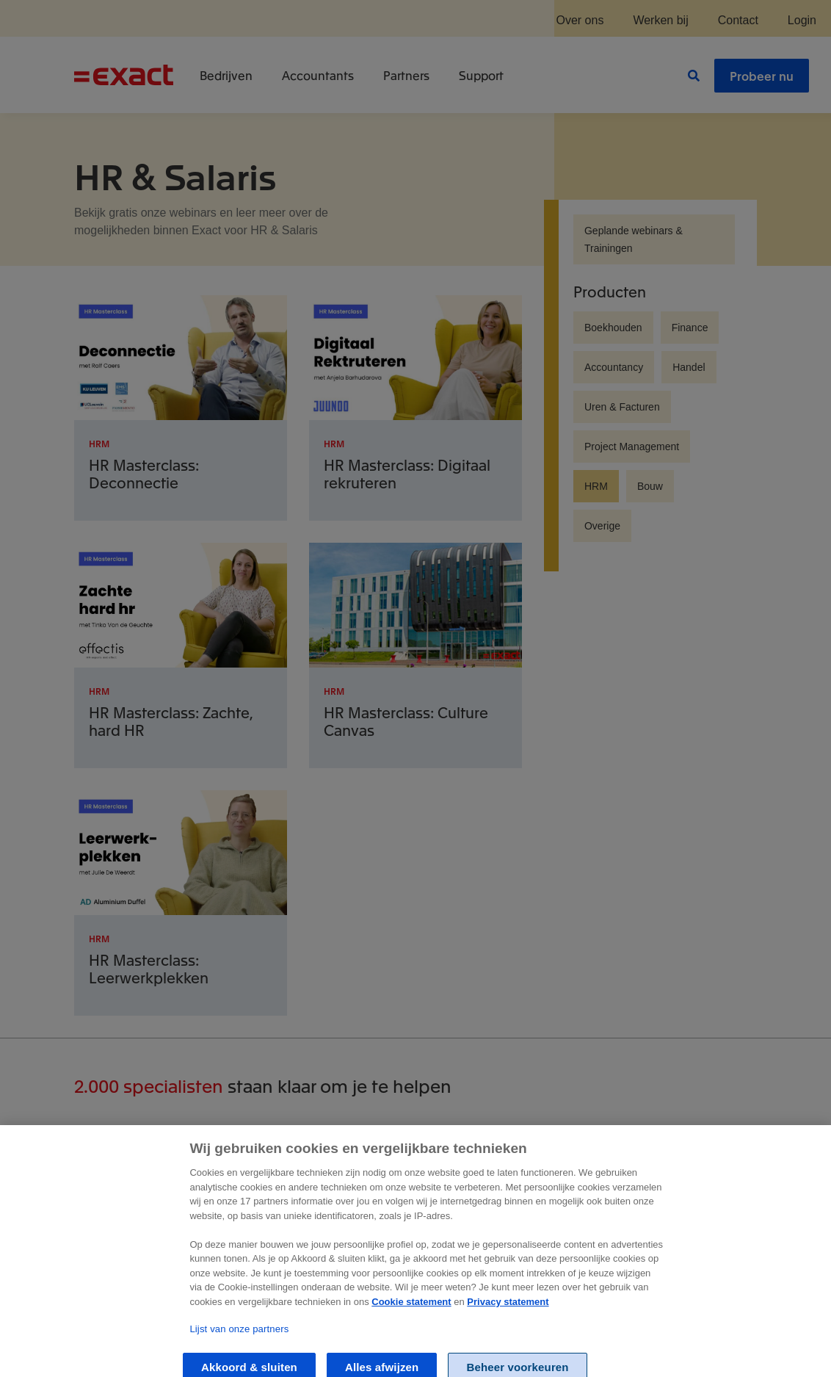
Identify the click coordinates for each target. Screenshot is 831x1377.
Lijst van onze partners (239, 1346)
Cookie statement (411, 1318)
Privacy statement (507, 1318)
